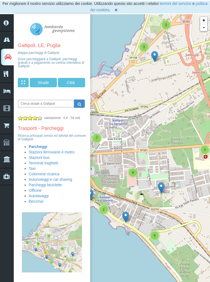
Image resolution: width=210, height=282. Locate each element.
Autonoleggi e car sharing (50, 179)
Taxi (32, 168)
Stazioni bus (39, 157)
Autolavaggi (39, 196)
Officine (35, 190)
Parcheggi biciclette (45, 185)
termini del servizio (175, 3)
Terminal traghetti (43, 163)
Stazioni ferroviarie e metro (51, 152)
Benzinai (36, 201)
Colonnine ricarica (44, 174)
